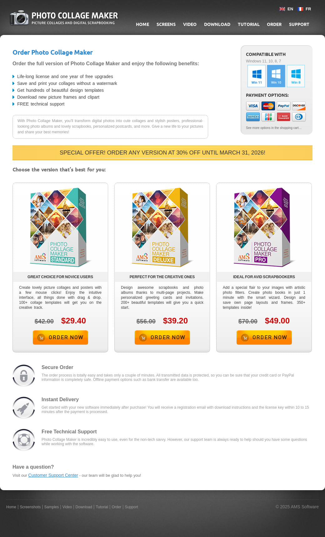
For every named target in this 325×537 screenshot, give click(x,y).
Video (190, 24)
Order (274, 24)
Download (217, 24)
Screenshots (30, 507)
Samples (51, 507)
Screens (166, 24)
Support (299, 24)
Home (142, 24)
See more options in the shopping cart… (274, 128)
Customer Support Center (53, 475)
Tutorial (249, 24)
